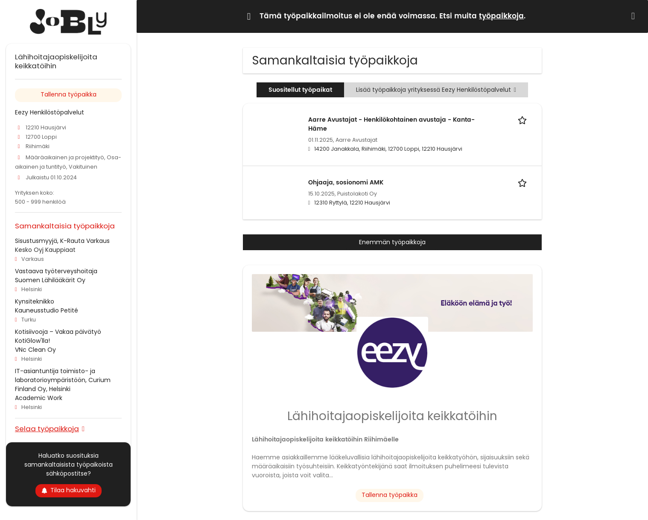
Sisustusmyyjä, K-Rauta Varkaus (62, 241)
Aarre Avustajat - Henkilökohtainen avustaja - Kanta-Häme (391, 124)
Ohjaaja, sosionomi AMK (345, 182)
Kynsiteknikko (34, 301)
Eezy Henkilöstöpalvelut (49, 112)
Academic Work (38, 398)
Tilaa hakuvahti (68, 490)
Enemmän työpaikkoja (392, 242)
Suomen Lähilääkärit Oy (50, 280)
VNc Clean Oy (35, 349)
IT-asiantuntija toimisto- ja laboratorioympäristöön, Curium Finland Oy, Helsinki (63, 380)
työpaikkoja (501, 16)
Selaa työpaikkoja (47, 428)
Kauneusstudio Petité (46, 310)
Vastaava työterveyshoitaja (56, 271)
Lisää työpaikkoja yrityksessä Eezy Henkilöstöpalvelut (436, 89)
